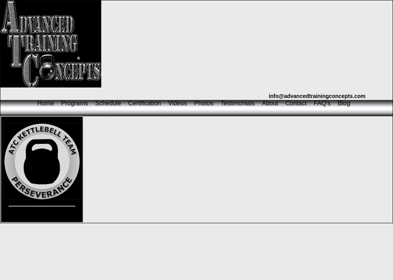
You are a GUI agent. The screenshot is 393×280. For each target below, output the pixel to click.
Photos (204, 103)
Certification (144, 103)
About (270, 103)
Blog (344, 103)
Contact (296, 103)
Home (45, 103)
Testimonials (238, 103)
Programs (74, 103)
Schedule (108, 103)
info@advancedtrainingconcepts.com (317, 96)
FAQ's (322, 103)
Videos (177, 103)
